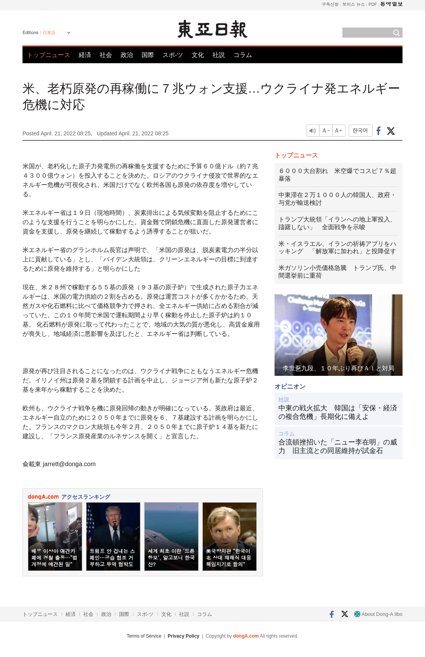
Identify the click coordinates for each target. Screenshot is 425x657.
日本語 (49, 32)
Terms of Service (144, 636)
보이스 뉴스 (353, 4)
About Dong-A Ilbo (378, 614)
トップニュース (48, 55)
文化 (198, 55)
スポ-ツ (172, 55)
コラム (242, 55)
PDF (372, 4)
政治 (127, 55)
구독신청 (330, 4)
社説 (218, 55)
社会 (106, 55)
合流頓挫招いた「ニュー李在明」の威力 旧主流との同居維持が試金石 (337, 446)
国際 (148, 55)
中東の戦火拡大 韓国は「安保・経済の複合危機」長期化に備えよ (337, 412)
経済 (85, 55)
